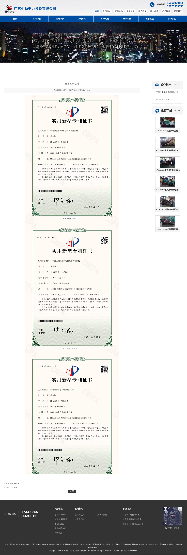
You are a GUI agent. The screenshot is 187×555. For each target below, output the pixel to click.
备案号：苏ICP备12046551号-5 (125, 551)
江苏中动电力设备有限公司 (14, 508)
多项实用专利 (60, 528)
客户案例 (142, 11)
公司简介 (107, 11)
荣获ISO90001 (60, 515)
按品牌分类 (79, 515)
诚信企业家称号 (61, 519)
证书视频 (166, 11)
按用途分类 (79, 519)
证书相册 (154, 11)
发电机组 (131, 11)
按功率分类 (102, 515)
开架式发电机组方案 (131, 515)
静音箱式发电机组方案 (132, 519)
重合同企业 (14, 484)
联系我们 (178, 11)
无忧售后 (13, 487)
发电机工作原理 (162, 99)
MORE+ (178, 85)
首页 (97, 11)
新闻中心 (119, 11)
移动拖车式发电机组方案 (133, 524)
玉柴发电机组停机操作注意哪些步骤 (168, 93)
